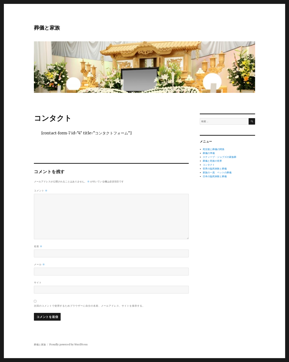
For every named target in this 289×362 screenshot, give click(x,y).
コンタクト (209, 164)
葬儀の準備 (209, 153)
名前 (38, 246)
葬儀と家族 (47, 28)
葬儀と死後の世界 (212, 160)
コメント (41, 190)
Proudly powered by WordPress (68, 344)
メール (39, 264)
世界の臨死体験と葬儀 (215, 168)
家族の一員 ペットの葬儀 (217, 172)
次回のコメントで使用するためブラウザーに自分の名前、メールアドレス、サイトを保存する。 (89, 305)
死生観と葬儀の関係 (213, 149)
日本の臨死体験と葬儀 (215, 176)
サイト (38, 282)
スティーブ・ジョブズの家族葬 (219, 157)
